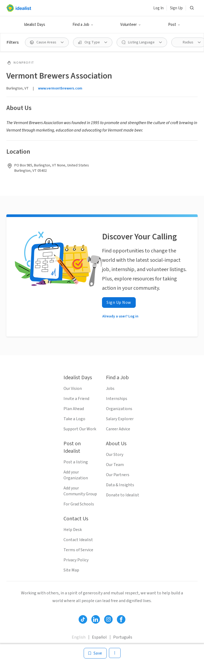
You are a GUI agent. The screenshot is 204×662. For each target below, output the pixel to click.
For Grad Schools (78, 504)
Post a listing (75, 462)
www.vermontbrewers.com (60, 88)
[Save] (95, 653)
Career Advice (118, 429)
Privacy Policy (75, 560)
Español (99, 637)
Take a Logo (74, 419)
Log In (158, 8)
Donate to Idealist (122, 495)
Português (122, 637)
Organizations (119, 409)
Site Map (71, 570)
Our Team (115, 465)
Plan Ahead (73, 409)
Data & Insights (120, 485)
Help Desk (72, 530)
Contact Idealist (78, 540)
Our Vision (72, 388)
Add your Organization (75, 475)
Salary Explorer (120, 419)
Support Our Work (79, 429)
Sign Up (176, 8)
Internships (116, 399)
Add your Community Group (80, 491)
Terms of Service (78, 550)
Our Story (114, 454)
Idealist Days (34, 24)
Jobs (110, 388)
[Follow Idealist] (83, 619)
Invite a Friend (76, 399)
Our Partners (117, 475)
